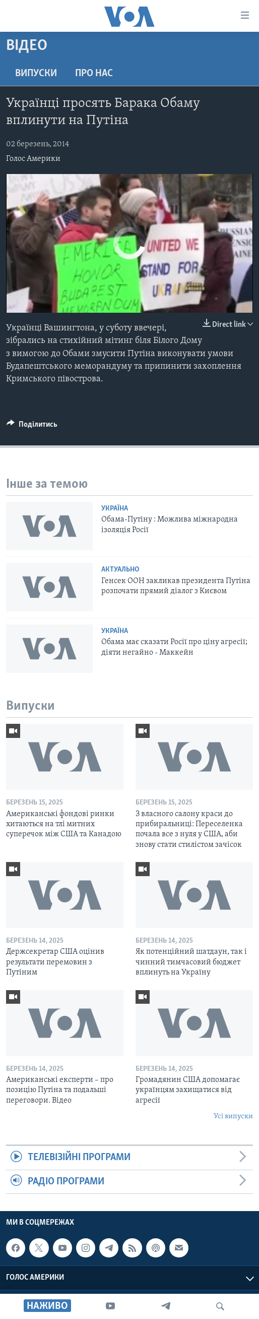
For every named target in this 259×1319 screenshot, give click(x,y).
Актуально (120, 570)
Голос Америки (33, 159)
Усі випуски (233, 1116)
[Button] (32, 426)
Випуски (36, 74)
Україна (114, 508)
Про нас (94, 74)
